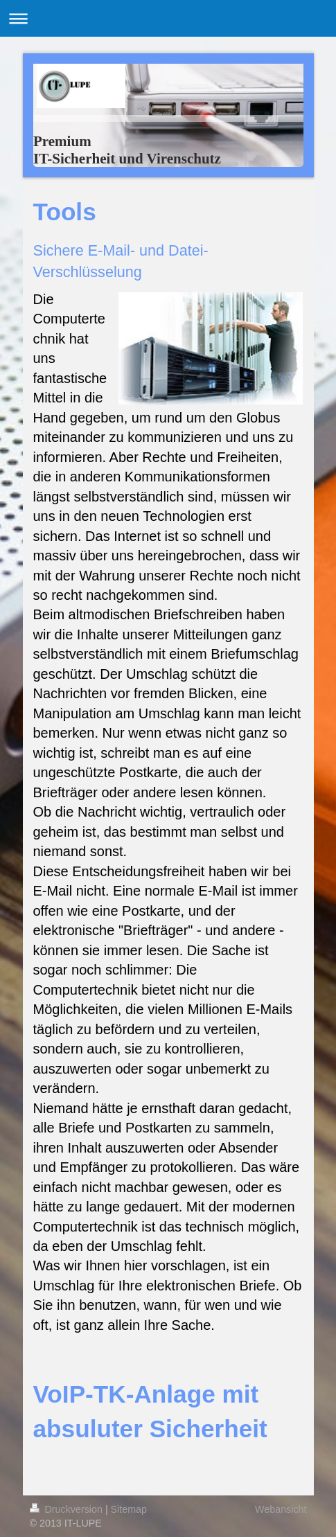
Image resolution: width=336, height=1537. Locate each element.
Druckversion (67, 1509)
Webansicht (280, 1509)
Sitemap (129, 1509)
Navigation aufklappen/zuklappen (168, 18)
